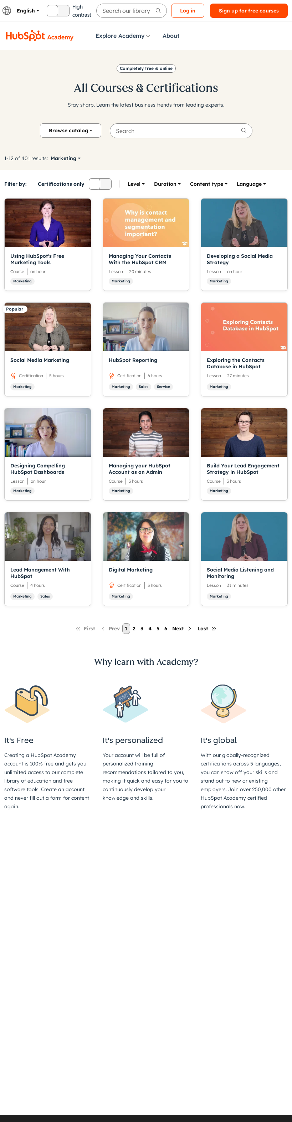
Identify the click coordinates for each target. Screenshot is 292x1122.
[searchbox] (131, 11)
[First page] (85, 628)
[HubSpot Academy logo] (40, 35)
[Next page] (182, 628)
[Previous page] (110, 628)
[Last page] (207, 628)
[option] (249, 184)
